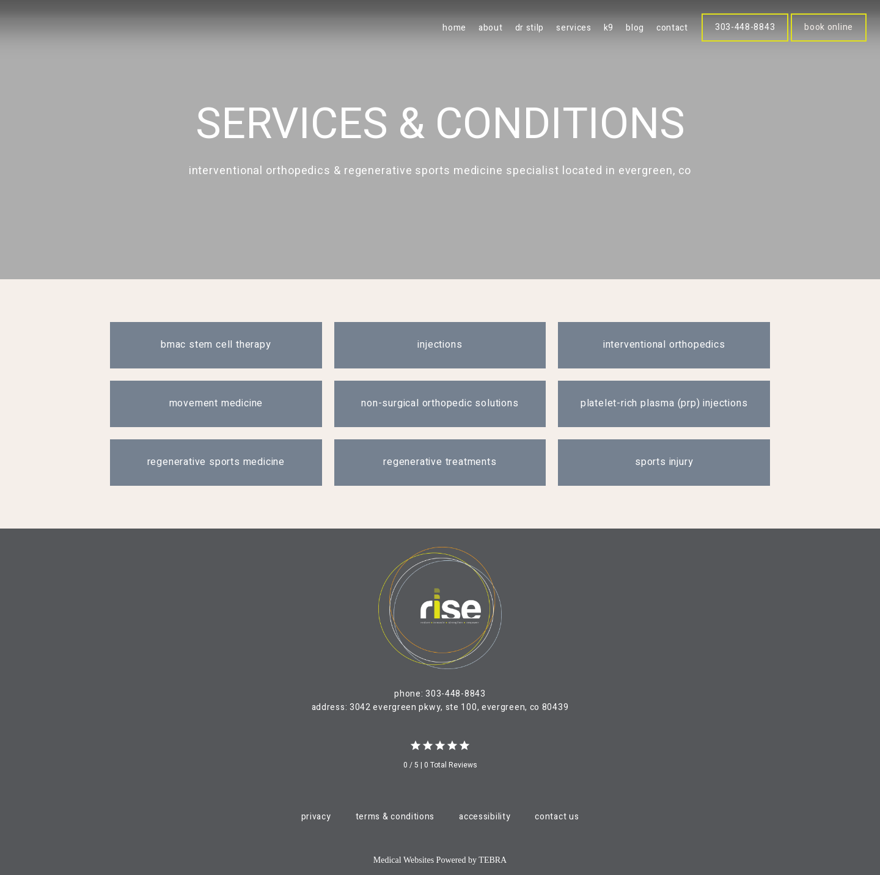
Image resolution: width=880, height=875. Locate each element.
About (491, 27)
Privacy (316, 816)
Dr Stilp (529, 27)
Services (574, 27)
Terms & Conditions (395, 816)
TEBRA (493, 860)
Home (454, 27)
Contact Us (557, 816)
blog (635, 27)
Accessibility (484, 816)
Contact (672, 27)
